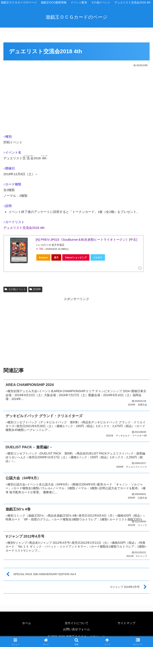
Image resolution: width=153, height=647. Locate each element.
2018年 (35, 289)
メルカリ (97, 257)
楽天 (56, 257)
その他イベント (15, 289)
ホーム (26, 621)
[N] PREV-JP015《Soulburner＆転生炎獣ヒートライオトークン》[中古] (86, 239)
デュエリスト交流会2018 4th (23, 227)
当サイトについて (76, 621)
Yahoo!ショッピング (76, 257)
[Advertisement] (76, 99)
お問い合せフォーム (76, 627)
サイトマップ (126, 621)
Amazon (43, 257)
